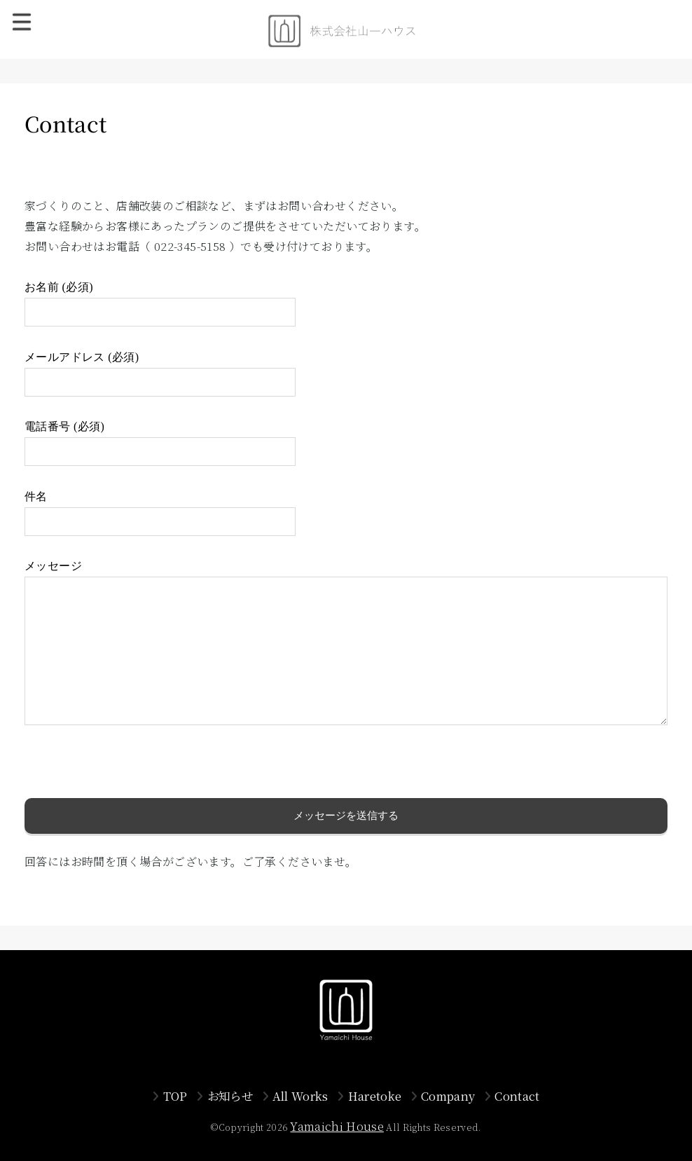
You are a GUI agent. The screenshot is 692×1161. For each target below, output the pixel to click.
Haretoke (375, 1095)
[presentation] (131, 770)
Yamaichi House (336, 1126)
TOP (175, 1095)
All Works (300, 1095)
